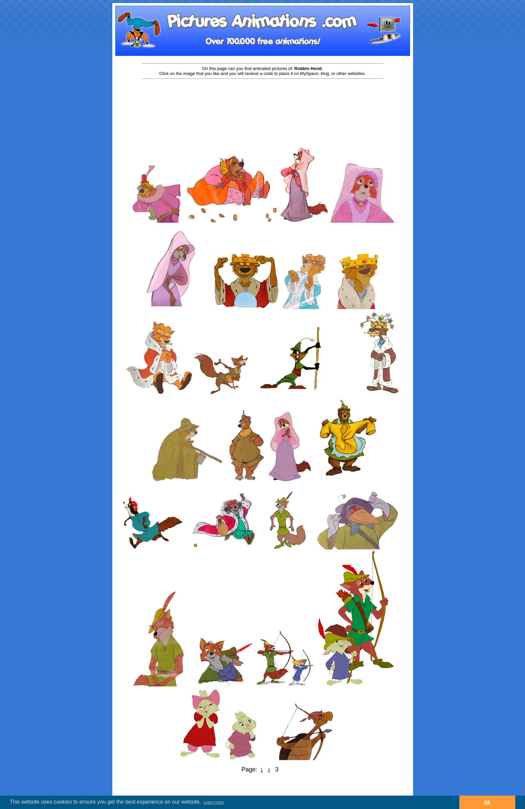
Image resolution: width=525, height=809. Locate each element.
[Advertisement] (263, 101)
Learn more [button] (213, 802)
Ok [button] (487, 802)
